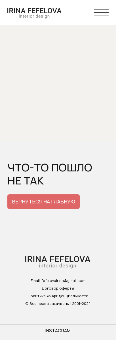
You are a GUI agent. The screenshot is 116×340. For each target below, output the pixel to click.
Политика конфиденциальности (58, 295)
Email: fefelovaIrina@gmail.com (58, 280)
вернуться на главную (43, 201)
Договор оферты (58, 288)
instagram (58, 331)
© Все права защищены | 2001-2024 (58, 303)
